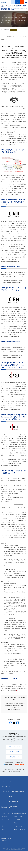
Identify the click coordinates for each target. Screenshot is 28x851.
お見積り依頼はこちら (14, 757)
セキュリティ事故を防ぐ (7, 796)
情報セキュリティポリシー (6, 838)
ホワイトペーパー (5, 819)
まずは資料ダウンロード (14, 746)
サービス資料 (17, 819)
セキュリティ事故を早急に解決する (9, 801)
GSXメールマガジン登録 (19, 829)
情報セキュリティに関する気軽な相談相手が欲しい (9, 806)
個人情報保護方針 (4, 836)
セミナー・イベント (18, 816)
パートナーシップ (18, 826)
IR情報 (2, 826)
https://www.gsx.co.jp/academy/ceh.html (12, 282)
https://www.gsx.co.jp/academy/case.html (10, 409)
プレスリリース (13, 5)
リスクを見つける (5, 786)
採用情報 (3, 829)
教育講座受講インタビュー (20, 813)
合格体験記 (4, 816)
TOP (2, 5)
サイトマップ (4, 840)
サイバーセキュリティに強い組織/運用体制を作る (12, 791)
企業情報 (16, 823)
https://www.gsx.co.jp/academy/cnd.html (10, 261)
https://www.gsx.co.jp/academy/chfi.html (10, 465)
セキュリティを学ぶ (6, 781)
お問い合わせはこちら (14, 751)
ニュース (6, 5)
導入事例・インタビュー (7, 813)
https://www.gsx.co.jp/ (18, 504)
